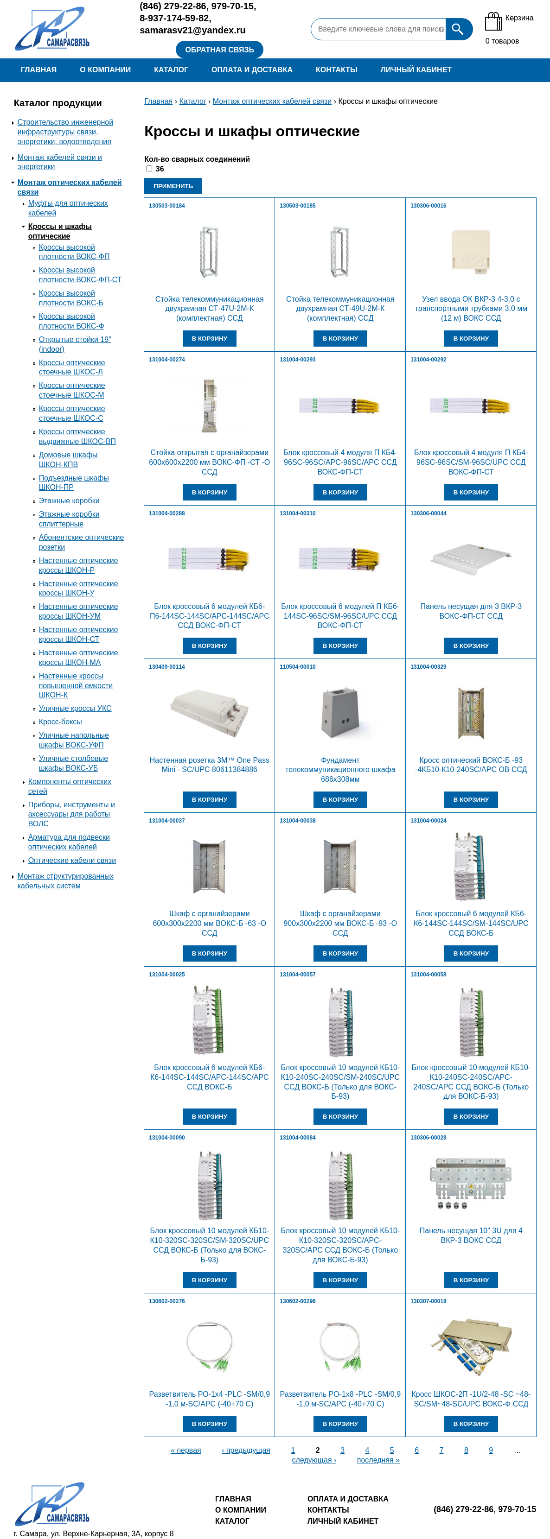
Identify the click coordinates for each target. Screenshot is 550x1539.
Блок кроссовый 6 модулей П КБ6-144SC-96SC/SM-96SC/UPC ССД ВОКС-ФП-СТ (340, 616)
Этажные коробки (69, 501)
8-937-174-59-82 (174, 18)
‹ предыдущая (246, 1450)
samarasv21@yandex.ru (193, 30)
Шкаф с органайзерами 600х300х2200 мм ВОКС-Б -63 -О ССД (209, 923)
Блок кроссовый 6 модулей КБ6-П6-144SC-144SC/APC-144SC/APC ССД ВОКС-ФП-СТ (209, 616)
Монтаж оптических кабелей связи (272, 101)
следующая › (314, 1460)
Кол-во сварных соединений (197, 159)
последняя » (378, 1460)
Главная (39, 70)
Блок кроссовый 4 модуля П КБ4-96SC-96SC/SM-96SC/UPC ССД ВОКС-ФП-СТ (471, 462)
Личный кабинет (416, 70)
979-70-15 (232, 6)
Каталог (171, 70)
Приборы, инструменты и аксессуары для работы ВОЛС (71, 814)
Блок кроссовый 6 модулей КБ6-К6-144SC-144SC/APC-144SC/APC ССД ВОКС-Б (209, 1077)
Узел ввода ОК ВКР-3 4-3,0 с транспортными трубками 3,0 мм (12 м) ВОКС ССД (471, 309)
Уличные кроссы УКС (75, 708)
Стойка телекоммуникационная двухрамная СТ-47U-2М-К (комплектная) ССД (209, 309)
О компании (105, 70)
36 (160, 169)
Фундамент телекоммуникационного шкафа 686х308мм (340, 770)
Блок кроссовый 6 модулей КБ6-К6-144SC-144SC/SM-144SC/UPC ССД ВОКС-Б (471, 923)
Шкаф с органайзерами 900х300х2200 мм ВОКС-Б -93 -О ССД (340, 923)
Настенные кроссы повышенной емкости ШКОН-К (76, 685)
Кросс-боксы (60, 722)
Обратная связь (219, 50)
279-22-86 (173, 6)
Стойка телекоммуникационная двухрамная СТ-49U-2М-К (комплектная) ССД (340, 309)
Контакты (337, 70)
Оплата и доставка (252, 70)
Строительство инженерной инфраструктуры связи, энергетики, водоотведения (65, 132)
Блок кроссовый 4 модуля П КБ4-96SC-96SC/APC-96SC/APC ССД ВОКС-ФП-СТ (340, 462)
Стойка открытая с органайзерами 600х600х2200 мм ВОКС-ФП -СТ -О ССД (209, 462)
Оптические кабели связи (72, 860)
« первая (186, 1450)
